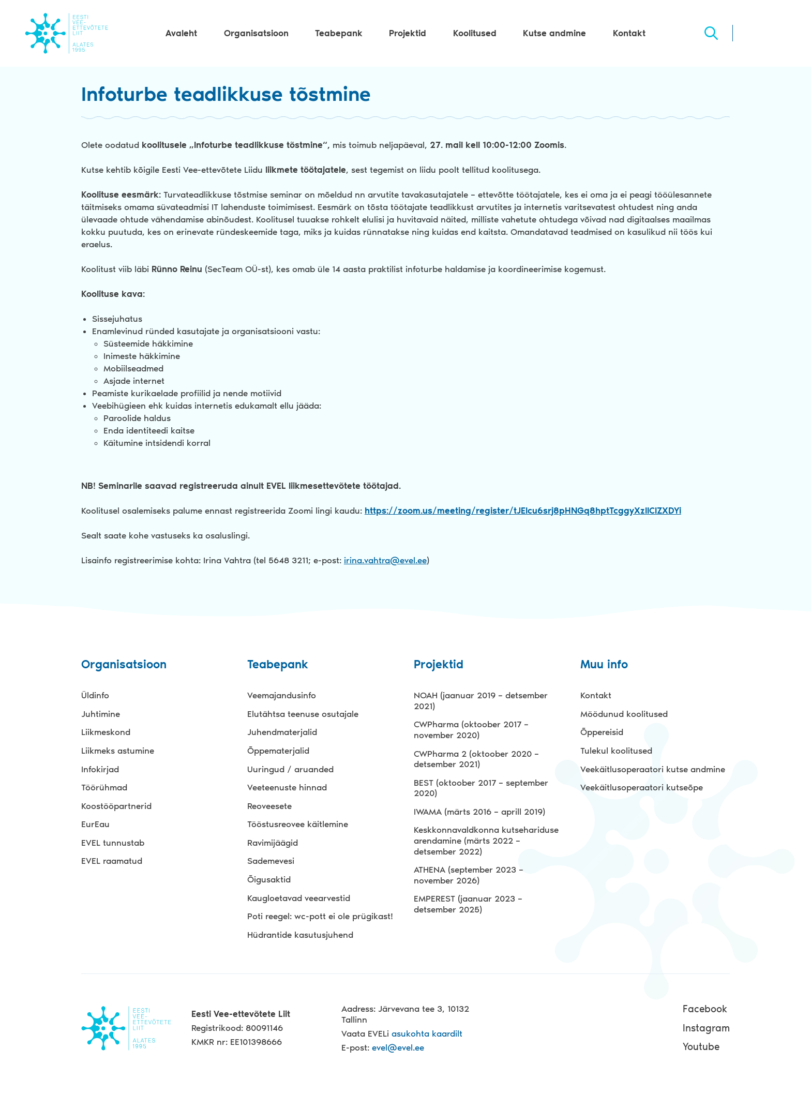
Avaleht (181, 33)
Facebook (705, 1009)
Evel (66, 33)
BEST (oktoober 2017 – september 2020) (481, 788)
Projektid (407, 33)
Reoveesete (269, 806)
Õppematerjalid (278, 750)
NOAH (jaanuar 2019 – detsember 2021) (481, 700)
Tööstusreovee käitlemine (297, 824)
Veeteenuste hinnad (287, 787)
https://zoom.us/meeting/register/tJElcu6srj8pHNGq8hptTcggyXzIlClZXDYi (523, 510)
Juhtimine (100, 714)
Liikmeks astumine (117, 750)
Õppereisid (601, 732)
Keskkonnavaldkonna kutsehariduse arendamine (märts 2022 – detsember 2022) (486, 840)
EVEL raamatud (111, 861)
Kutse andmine (554, 33)
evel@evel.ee (398, 1047)
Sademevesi (270, 861)
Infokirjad (100, 769)
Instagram (706, 1028)
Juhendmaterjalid (282, 732)
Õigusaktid (269, 879)
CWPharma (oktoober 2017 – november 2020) (471, 729)
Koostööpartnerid (116, 806)
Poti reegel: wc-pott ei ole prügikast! (320, 916)
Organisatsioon (256, 33)
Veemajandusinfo (281, 695)
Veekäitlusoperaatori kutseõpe (641, 787)
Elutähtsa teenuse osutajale (302, 714)
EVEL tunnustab (112, 842)
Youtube (701, 1047)
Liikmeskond (105, 732)
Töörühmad (104, 787)
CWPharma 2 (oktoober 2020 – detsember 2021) (476, 759)
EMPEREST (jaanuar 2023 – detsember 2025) (468, 904)
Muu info (604, 664)
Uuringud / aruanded (290, 769)
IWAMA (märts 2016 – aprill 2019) (479, 811)
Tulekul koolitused (616, 750)
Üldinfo (95, 695)
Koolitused (475, 33)
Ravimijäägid (272, 842)
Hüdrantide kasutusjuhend (300, 935)
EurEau (95, 824)
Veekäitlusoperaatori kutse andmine (652, 769)
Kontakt (629, 33)
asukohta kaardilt (427, 1033)
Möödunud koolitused (624, 714)
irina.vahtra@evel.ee (385, 560)
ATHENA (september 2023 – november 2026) (468, 875)
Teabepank (339, 33)
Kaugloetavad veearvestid (298, 898)
